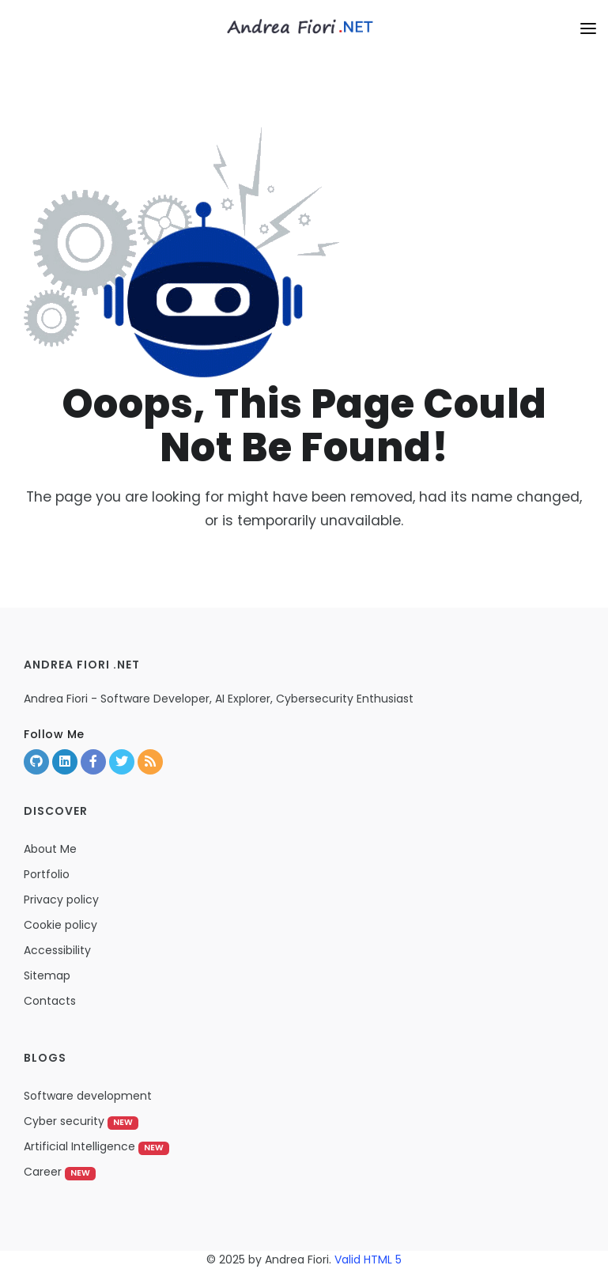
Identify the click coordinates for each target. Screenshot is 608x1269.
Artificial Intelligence (96, 1146)
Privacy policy (61, 899)
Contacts (50, 1001)
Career (60, 1172)
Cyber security (81, 1121)
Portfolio (47, 874)
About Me (50, 849)
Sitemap (47, 975)
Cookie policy (60, 925)
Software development (88, 1096)
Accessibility (57, 950)
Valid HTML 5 (368, 1259)
